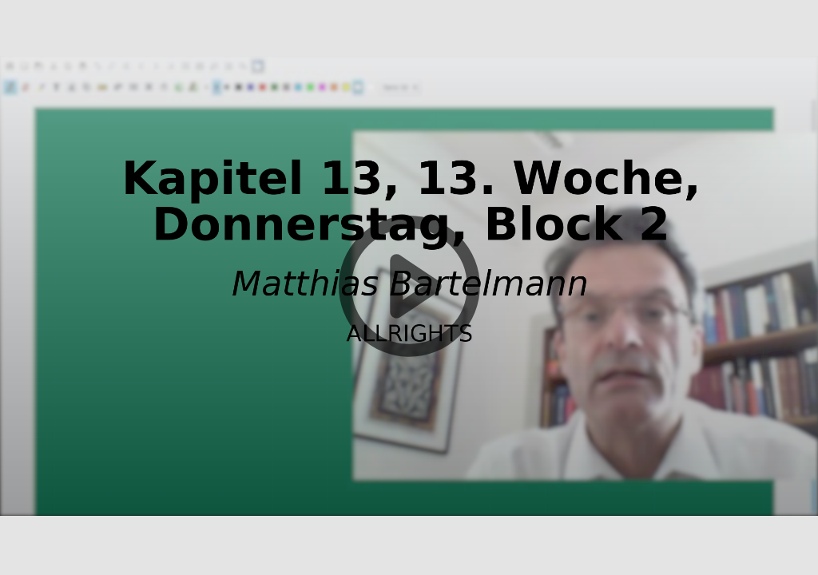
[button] (409, 287)
